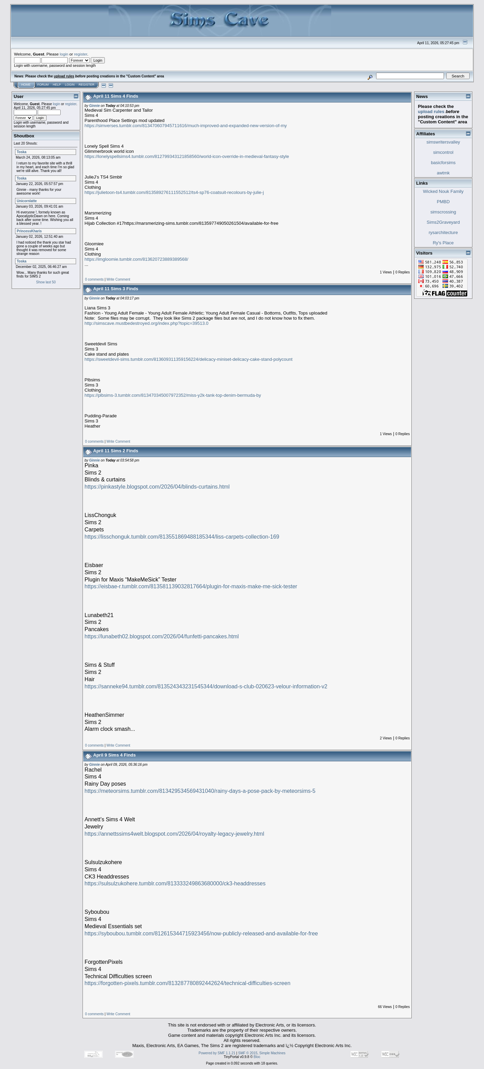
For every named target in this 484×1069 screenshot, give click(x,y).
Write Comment (118, 279)
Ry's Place (443, 242)
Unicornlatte (27, 201)
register (80, 54)
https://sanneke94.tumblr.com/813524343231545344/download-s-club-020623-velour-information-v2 (206, 686)
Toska (21, 152)
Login (70, 84)
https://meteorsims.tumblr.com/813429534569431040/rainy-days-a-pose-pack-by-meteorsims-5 (200, 791)
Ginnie (94, 106)
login (64, 54)
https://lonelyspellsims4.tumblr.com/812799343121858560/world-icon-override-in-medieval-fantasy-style (187, 156)
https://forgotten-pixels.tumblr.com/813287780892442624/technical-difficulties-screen (187, 983)
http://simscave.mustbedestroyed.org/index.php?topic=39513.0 (147, 323)
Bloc (257, 1057)
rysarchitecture (443, 232)
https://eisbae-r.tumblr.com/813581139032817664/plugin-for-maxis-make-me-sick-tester (191, 586)
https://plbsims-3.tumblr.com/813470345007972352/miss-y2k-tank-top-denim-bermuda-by (173, 395)
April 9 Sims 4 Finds (114, 755)
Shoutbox (24, 135)
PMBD (443, 201)
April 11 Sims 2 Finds (115, 450)
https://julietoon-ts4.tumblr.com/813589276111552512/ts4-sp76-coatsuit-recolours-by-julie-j (174, 192)
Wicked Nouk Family (443, 191)
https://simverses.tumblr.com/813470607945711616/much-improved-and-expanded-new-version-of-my (186, 125)
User (19, 96)
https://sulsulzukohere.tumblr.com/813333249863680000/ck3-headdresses (175, 883)
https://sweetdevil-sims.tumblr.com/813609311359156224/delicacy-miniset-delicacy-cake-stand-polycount (189, 359)
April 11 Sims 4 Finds (115, 96)
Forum (43, 84)
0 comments (94, 279)
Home (25, 84)
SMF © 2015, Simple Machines (261, 1053)
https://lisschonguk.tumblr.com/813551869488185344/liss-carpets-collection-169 (182, 537)
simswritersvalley (443, 142)
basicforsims (443, 162)
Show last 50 (45, 282)
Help (57, 84)
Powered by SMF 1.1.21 (217, 1053)
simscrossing (443, 211)
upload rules (64, 76)
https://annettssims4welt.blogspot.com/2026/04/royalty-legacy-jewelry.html (174, 834)
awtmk (443, 172)
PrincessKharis (29, 231)
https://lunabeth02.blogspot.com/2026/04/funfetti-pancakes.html (162, 636)
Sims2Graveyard (443, 222)
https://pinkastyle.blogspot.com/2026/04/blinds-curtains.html (157, 487)
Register (87, 84)
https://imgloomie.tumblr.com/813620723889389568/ (136, 259)
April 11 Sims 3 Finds (115, 288)
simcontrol (443, 152)
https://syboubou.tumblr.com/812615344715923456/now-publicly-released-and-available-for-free (201, 933)
